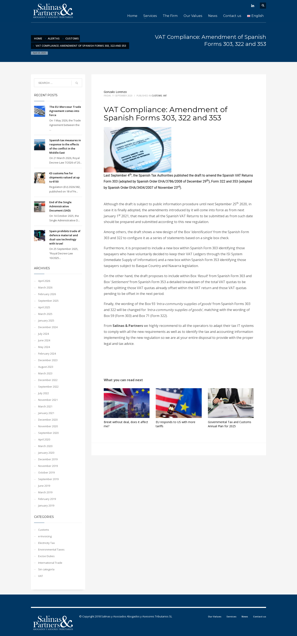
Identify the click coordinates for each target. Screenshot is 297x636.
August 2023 (45, 367)
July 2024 (43, 334)
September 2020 (48, 433)
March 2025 (45, 314)
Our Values (214, 616)
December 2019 (48, 459)
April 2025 (44, 307)
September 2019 (48, 479)
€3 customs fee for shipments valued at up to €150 (64, 177)
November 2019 (48, 466)
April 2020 (44, 439)
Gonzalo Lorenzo (115, 92)
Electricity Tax (46, 543)
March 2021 (45, 406)
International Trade (50, 563)
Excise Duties (46, 556)
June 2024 (44, 340)
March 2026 (45, 287)
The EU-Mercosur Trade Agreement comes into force (65, 111)
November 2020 (48, 426)
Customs (157, 95)
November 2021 (48, 400)
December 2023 (48, 360)
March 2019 (45, 492)
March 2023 (45, 373)
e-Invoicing (45, 536)
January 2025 (46, 320)
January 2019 (46, 505)
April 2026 (44, 281)
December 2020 (48, 419)
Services (231, 616)
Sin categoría (46, 569)
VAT (165, 95)
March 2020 (45, 446)
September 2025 (48, 301)
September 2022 (48, 386)
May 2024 (44, 347)
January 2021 (46, 413)
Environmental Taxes (51, 549)
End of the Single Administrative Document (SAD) (60, 206)
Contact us (259, 616)
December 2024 (48, 327)
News (245, 616)
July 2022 (43, 393)
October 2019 (46, 472)
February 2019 (47, 499)
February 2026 (47, 294)
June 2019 (44, 486)
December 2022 (48, 380)
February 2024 (47, 353)
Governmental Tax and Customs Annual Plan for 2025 (229, 424)
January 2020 (46, 452)
